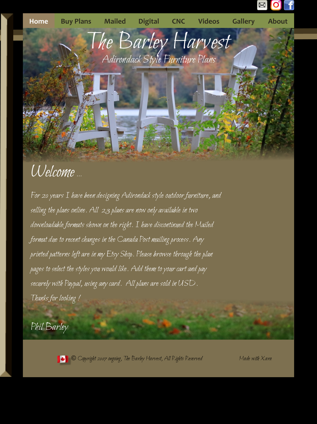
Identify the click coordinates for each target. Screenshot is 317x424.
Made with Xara (255, 359)
